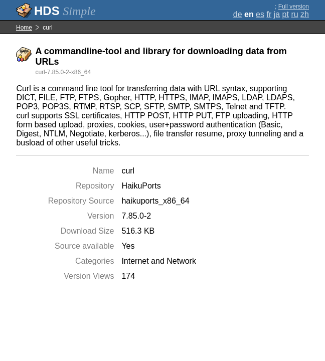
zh (304, 14)
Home (24, 27)
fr (268, 14)
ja (277, 14)
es (260, 14)
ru (294, 14)
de (237, 14)
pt (285, 14)
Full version (293, 6)
